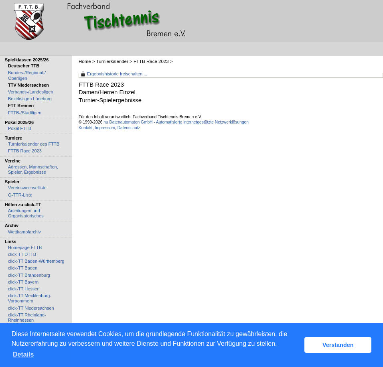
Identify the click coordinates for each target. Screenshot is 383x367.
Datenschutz (129, 128)
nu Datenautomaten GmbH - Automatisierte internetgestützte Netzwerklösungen (176, 122)
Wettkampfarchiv (24, 231)
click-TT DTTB (22, 254)
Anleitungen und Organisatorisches (26, 213)
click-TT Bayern (23, 282)
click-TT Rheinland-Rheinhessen (27, 317)
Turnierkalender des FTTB (33, 144)
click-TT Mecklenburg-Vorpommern (29, 298)
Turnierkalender (112, 61)
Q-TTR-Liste (20, 195)
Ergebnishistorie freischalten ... (117, 73)
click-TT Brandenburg (29, 275)
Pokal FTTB (19, 128)
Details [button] (23, 354)
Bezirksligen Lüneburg (30, 98)
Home (85, 61)
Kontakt (86, 128)
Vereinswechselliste (27, 187)
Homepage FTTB (25, 247)
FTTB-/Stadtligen (24, 112)
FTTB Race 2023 (151, 61)
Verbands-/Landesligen (30, 91)
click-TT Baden (22, 268)
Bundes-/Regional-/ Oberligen (27, 75)
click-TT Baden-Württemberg (36, 261)
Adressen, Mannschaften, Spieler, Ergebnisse (33, 169)
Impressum (105, 128)
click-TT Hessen (24, 288)
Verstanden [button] (338, 345)
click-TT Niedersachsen (31, 308)
